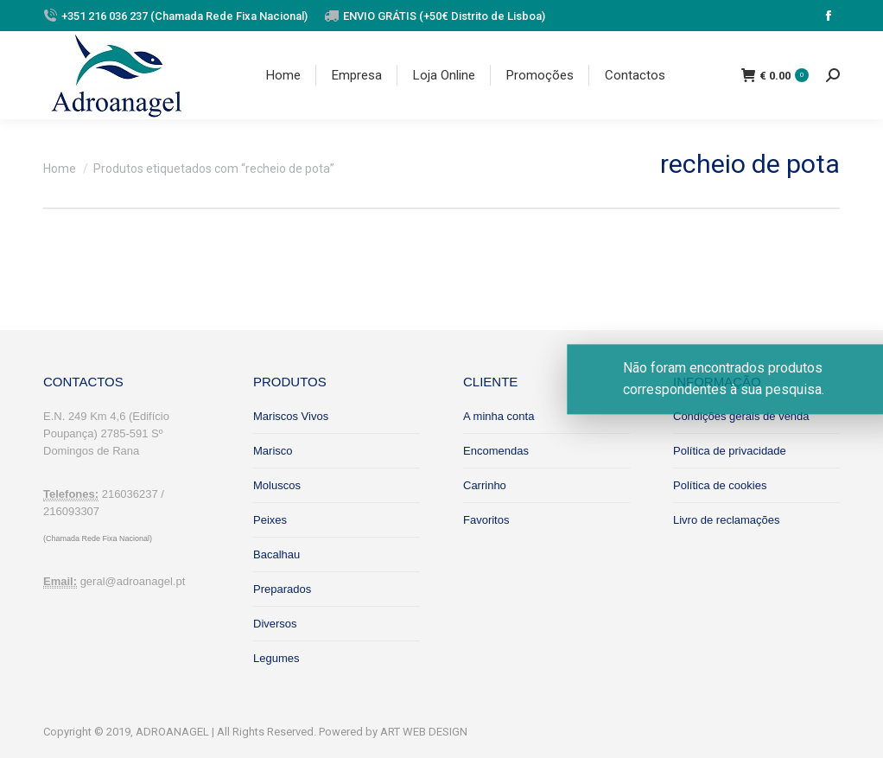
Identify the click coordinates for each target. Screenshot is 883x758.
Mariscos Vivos (290, 416)
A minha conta (498, 416)
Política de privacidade (729, 450)
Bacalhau (276, 554)
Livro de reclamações (726, 519)
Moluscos (277, 485)
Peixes (270, 519)
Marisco (273, 450)
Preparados (282, 589)
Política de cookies (719, 485)
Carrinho (484, 485)
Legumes (276, 658)
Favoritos (486, 519)
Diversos (275, 623)
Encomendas (496, 450)
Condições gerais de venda (741, 416)
